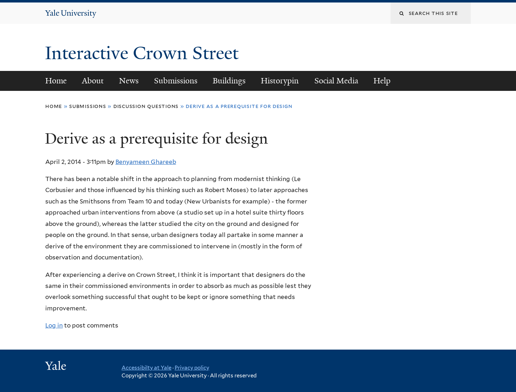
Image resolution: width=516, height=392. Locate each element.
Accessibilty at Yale (146, 368)
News (129, 81)
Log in (54, 325)
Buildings (229, 81)
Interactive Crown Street (144, 53)
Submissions (175, 81)
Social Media (336, 81)
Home (56, 81)
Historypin (280, 81)
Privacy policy (192, 368)
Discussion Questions (146, 106)
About (93, 81)
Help (382, 81)
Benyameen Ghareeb (145, 161)
